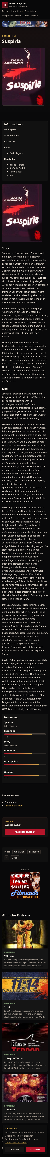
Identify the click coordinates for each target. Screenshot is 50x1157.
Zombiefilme (30, 11)
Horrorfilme (16, 11)
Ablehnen (15, 1149)
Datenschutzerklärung (16, 1142)
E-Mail (15, 857)
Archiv (18, 15)
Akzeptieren (35, 1149)
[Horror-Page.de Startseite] (16, 5)
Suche (26, 15)
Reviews (5, 11)
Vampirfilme (7, 15)
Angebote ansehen (25, 831)
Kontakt (34, 15)
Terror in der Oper (14, 805)
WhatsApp (19, 851)
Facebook (34, 851)
